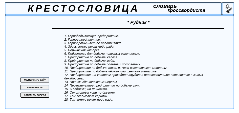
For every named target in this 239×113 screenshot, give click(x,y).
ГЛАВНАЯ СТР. (35, 87)
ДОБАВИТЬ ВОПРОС (35, 95)
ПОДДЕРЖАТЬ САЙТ (35, 80)
